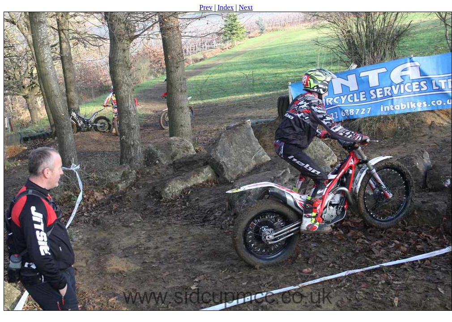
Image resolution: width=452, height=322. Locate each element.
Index (225, 7)
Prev (205, 7)
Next (246, 7)
